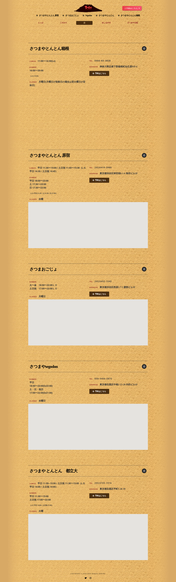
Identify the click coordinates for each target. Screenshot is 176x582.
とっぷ (40, 23)
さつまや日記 (132, 23)
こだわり (63, 23)
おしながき (106, 23)
